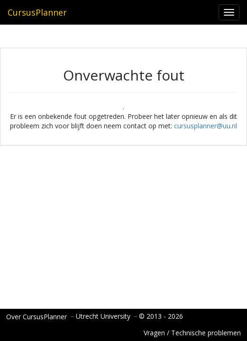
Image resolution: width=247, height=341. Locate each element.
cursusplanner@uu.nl (205, 125)
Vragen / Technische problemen (192, 332)
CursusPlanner (37, 12)
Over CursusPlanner (36, 316)
